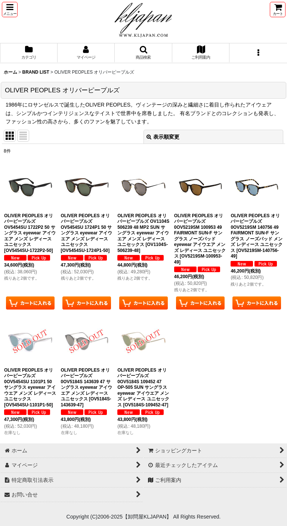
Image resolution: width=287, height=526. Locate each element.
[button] (10, 9)
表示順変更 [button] (162, 137)
